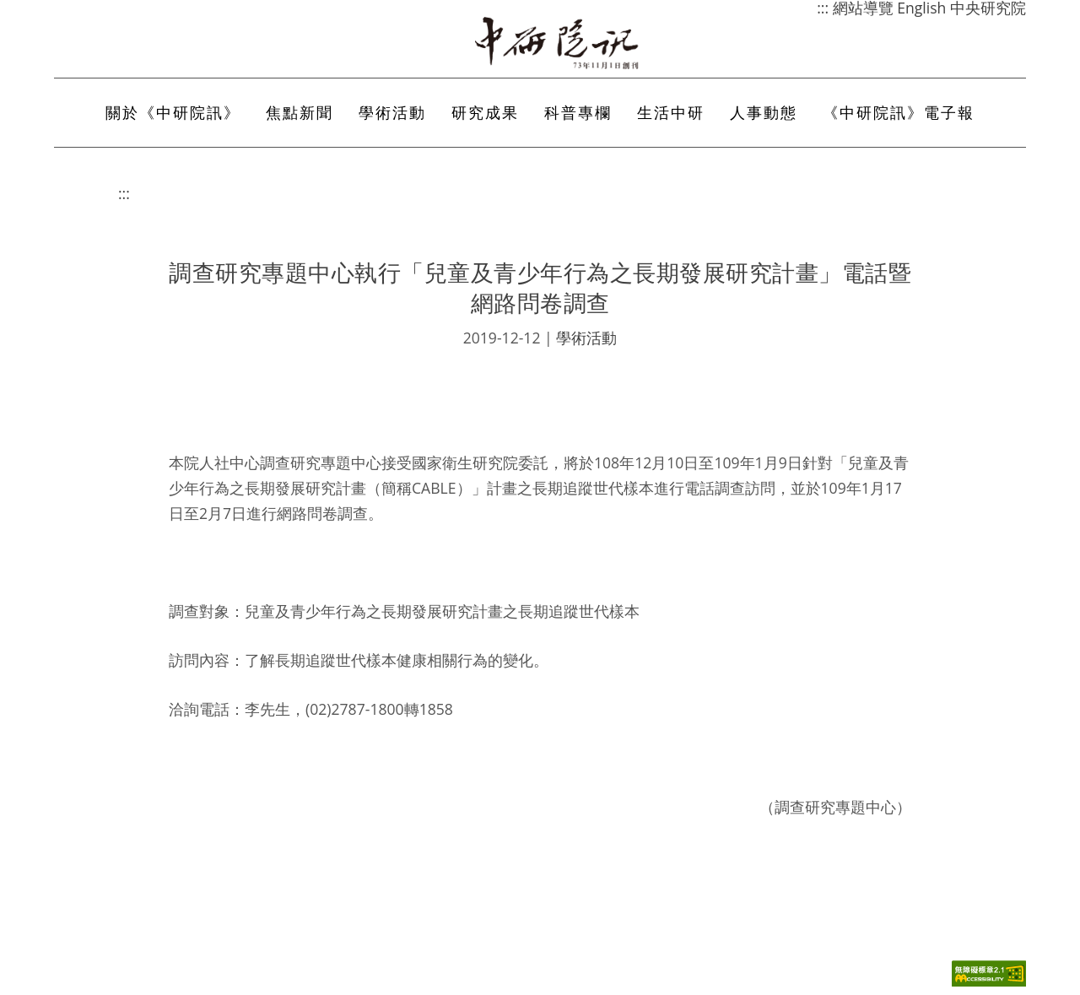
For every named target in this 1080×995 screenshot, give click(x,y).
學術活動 (392, 112)
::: (124, 193)
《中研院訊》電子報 (899, 112)
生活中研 (671, 112)
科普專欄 (578, 112)
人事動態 (763, 112)
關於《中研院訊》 (172, 112)
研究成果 (485, 112)
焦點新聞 (299, 112)
